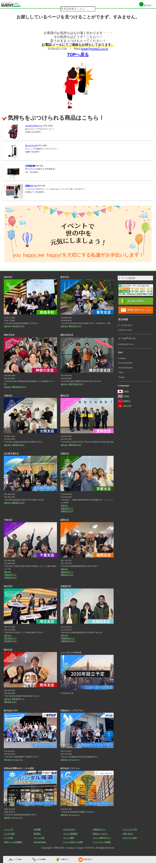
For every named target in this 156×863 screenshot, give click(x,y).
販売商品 (37, 834)
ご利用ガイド (61, 859)
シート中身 (8, 838)
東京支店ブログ (75, 326)
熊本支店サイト (18, 699)
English (123, 396)
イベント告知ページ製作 (73, 842)
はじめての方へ (69, 829)
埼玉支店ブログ (10, 641)
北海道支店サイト (68, 638)
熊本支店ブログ (10, 702)
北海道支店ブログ (68, 641)
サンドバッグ (31, 145)
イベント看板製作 (70, 834)
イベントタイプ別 (129, 829)
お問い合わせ (85, 859)
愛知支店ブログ (75, 445)
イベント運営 (68, 838)
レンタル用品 (9, 834)
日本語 (123, 391)
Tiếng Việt (124, 406)
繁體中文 (124, 401)
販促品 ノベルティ (100, 834)
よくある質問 (38, 859)
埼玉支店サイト (10, 638)
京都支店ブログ (67, 511)
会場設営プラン (99, 829)
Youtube (121, 377)
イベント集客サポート (102, 838)
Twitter (120, 372)
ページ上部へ (15, 859)
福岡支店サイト (67, 572)
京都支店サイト (67, 508)
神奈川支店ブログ (19, 387)
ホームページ (17, 760)
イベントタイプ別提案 (102, 842)
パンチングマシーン (34, 126)
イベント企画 (39, 838)
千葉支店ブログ (10, 577)
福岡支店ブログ (67, 575)
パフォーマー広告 (129, 838)
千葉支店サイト (10, 575)
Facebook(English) (125, 368)
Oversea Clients (40, 842)
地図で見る (7, 326)
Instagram (122, 358)
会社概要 (37, 829)
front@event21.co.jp (94, 48)
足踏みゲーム (31, 186)
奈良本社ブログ (18, 326)
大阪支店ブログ (18, 445)
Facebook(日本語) (125, 363)
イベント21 (8, 829)
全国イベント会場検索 (13, 842)
